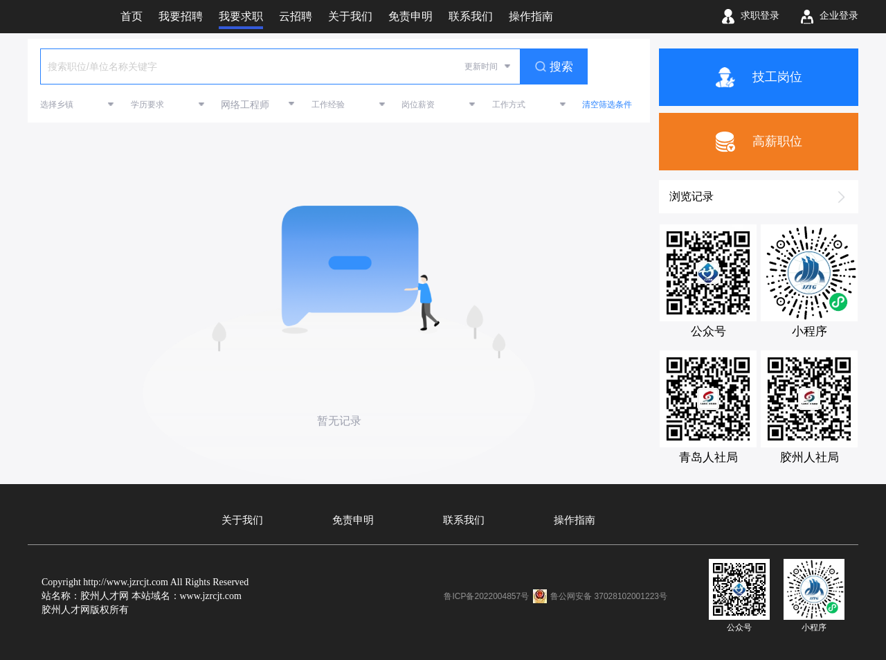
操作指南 (574, 520)
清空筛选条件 (607, 104)
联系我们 (464, 520)
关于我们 (242, 520)
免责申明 (353, 520)
